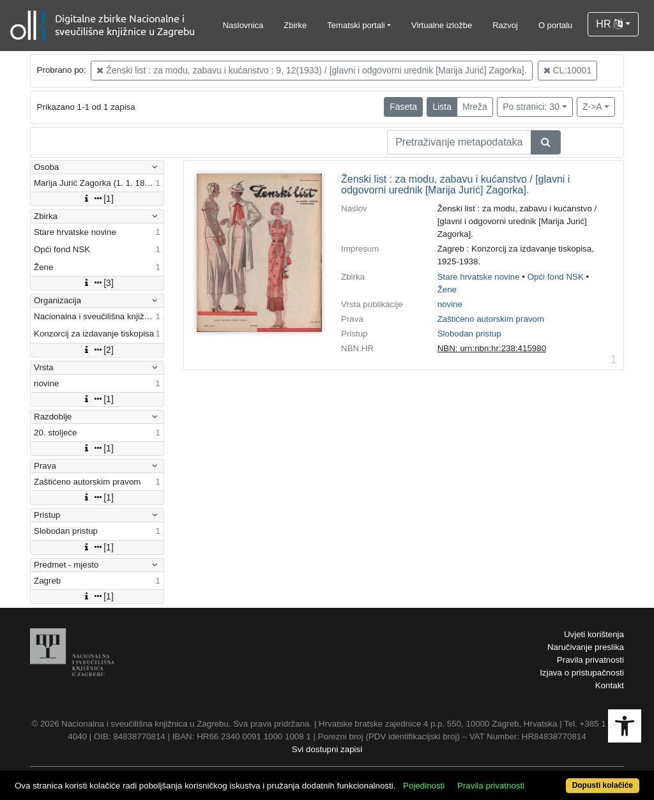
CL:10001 (568, 70)
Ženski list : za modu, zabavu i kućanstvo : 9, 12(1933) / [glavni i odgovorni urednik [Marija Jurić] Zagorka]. (311, 70)
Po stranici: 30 (531, 107)
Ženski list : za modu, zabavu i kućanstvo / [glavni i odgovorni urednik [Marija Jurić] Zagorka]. (455, 185)
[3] (97, 283)
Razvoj (505, 25)
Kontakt (609, 685)
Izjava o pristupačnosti (582, 672)
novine (449, 304)
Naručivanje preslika (585, 647)
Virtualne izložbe (441, 25)
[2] (97, 350)
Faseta (403, 107)
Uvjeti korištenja (594, 634)
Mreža (474, 107)
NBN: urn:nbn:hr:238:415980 (491, 348)
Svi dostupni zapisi (327, 749)
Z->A (592, 107)
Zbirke (295, 25)
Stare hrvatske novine (478, 277)
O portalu (555, 25)
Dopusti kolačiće (602, 785)
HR (609, 24)
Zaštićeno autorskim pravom (490, 319)
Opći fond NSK (556, 277)
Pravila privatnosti (590, 660)
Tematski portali (355, 25)
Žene (447, 289)
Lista (442, 107)
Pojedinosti (424, 785)
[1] (97, 198)
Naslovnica (243, 25)
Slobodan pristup (469, 333)
